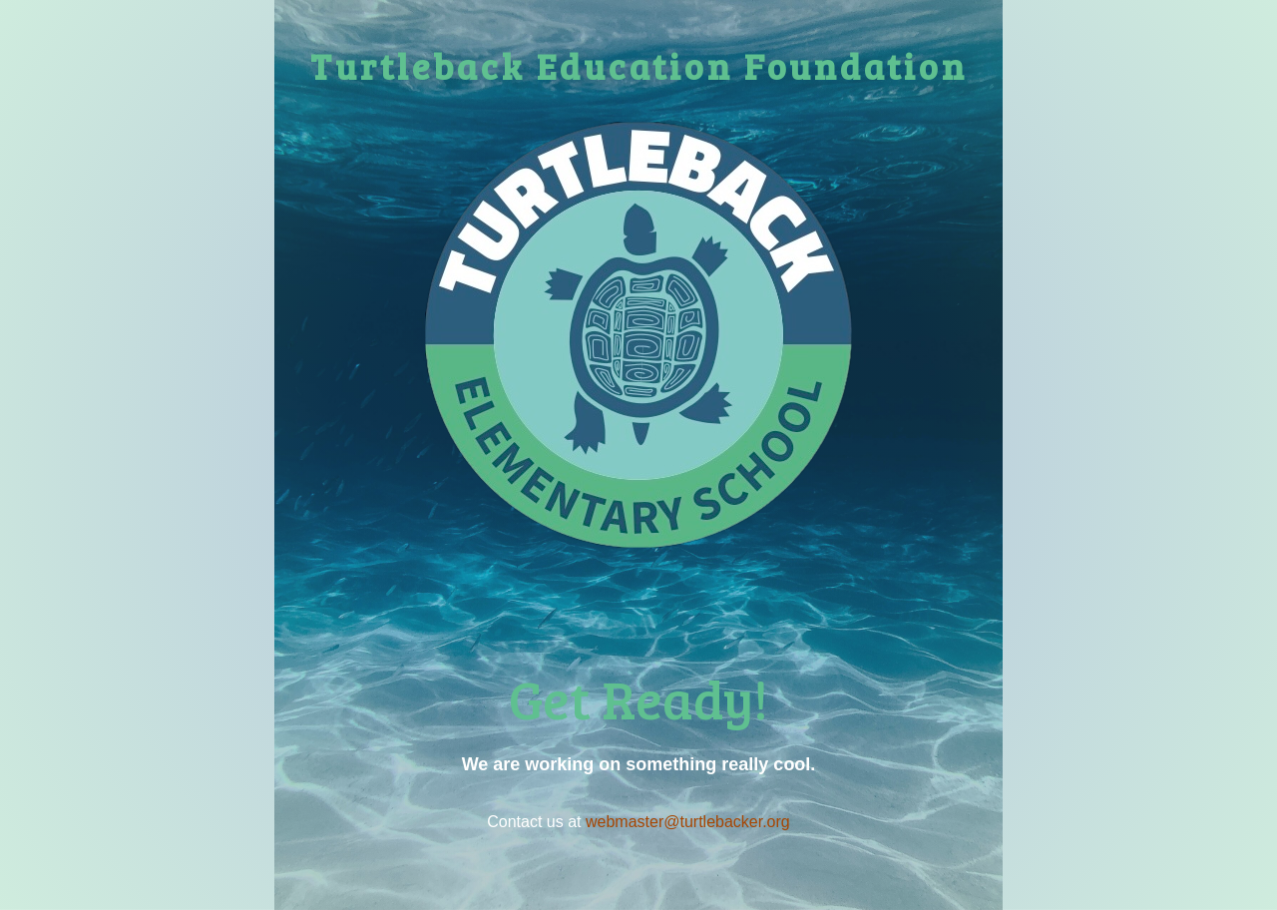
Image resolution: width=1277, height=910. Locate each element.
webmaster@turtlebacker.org (688, 821)
